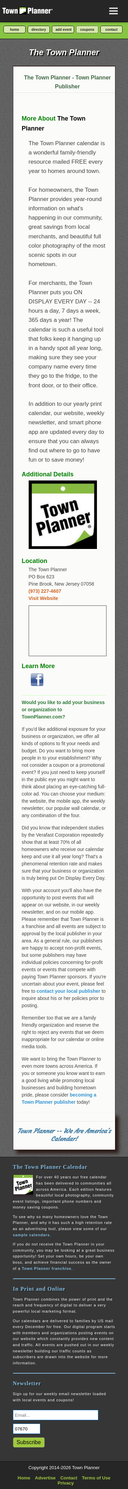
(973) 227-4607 (45, 591)
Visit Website (43, 598)
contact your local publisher (68, 991)
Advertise (45, 1477)
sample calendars (31, 1235)
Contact (68, 1477)
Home (24, 1477)
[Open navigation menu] (113, 11)
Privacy (66, 1483)
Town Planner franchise (46, 1268)
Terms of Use (96, 1477)
